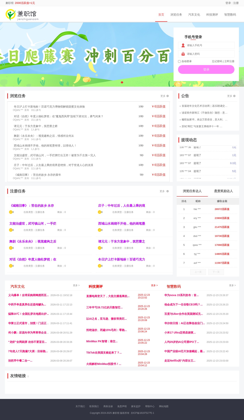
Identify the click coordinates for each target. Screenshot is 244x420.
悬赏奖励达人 (223, 191)
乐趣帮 (44, 390)
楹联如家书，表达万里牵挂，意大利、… (203, 119)
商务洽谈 (108, 406)
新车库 (177, 390)
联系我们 (94, 406)
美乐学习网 (16, 387)
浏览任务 (176, 14)
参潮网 (108, 387)
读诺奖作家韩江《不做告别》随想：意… (203, 112)
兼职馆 (9, 2)
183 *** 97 (186, 158)
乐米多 (105, 390)
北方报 (203, 387)
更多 (164, 95)
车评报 (140, 387)
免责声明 (122, 406)
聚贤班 (130, 390)
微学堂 (80, 390)
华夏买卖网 (167, 390)
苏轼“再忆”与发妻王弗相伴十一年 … (201, 126)
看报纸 (88, 390)
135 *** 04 (186, 174)
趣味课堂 (54, 390)
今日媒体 (184, 387)
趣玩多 (223, 390)
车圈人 (157, 387)
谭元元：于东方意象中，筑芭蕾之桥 (36, 126)
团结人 (194, 390)
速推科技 (194, 387)
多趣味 (27, 390)
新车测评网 (213, 390)
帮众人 (202, 390)
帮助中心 (150, 406)
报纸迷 (96, 390)
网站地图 (163, 406)
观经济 (174, 387)
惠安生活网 (68, 387)
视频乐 (78, 387)
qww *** (197, 245)
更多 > (76, 285)
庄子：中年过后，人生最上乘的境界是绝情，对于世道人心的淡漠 (53, 165)
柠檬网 (36, 390)
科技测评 (212, 14)
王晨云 (63, 390)
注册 (236, 2)
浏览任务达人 (192, 191)
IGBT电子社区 (128, 387)
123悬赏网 (222, 387)
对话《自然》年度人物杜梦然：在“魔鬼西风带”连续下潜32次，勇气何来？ (58, 116)
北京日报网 (141, 390)
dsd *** (197, 236)
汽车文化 (194, 14)
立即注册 (229, 61)
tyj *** (197, 253)
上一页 (198, 272)
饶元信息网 (29, 387)
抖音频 (99, 387)
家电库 (212, 387)
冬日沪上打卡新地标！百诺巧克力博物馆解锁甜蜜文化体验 (49, 106)
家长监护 (136, 406)
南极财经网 (154, 390)
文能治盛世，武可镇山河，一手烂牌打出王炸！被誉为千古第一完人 (55, 155)
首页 (161, 14)
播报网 (165, 387)
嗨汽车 (149, 387)
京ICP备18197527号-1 (142, 413)
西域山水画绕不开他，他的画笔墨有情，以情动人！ (45, 145)
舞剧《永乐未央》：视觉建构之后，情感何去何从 (44, 135)
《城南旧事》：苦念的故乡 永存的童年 (37, 174)
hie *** (197, 209)
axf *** (197, 262)
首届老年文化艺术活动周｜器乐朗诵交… (203, 105)
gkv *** (197, 227)
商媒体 (113, 390)
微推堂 (185, 390)
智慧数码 (230, 14)
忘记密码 (217, 61)
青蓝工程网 (42, 387)
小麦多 (121, 390)
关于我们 (80, 406)
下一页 (216, 272)
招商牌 (71, 390)
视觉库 (116, 387)
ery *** (197, 218)
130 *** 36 (186, 150)
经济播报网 (89, 387)
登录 (228, 2)
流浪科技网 (55, 387)
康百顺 (19, 390)
